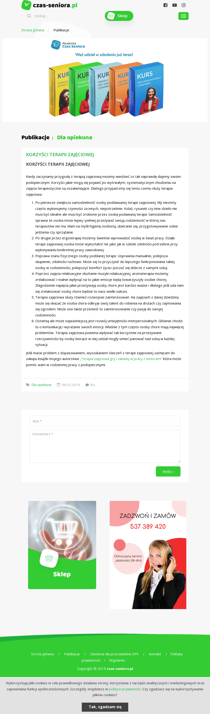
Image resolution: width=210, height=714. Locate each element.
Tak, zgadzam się (105, 706)
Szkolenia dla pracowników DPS (114, 654)
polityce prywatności (124, 689)
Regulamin (117, 661)
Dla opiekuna (41, 384)
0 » (93, 384)
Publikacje (71, 654)
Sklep (123, 16)
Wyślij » (168, 471)
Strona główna (32, 30)
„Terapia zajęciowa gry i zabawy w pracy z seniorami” (122, 358)
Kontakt (155, 654)
